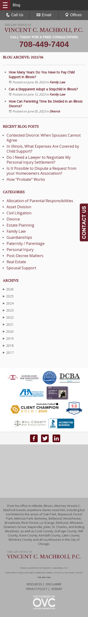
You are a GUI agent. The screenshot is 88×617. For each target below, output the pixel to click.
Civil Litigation (19, 213)
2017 (8, 352)
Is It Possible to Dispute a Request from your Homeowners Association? (41, 171)
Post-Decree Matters (25, 255)
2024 (8, 303)
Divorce (55, 111)
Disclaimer (53, 584)
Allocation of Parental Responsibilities (40, 200)
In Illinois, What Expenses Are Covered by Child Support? (43, 149)
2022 (8, 317)
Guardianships (19, 237)
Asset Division (19, 206)
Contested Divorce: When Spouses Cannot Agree (44, 138)
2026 (8, 289)
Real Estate (16, 261)
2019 (8, 338)
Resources (34, 584)
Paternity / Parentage (26, 243)
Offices (73, 15)
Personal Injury (20, 249)
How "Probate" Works (26, 179)
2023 (8, 310)
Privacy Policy (36, 589)
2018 (8, 345)
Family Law (57, 82)
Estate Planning (20, 225)
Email (44, 15)
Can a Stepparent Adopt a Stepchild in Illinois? (43, 89)
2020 (8, 331)
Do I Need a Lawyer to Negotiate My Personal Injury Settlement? (39, 160)
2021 (8, 324)
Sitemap (56, 589)
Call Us (14, 15)
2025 (8, 296)
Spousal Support (21, 267)
